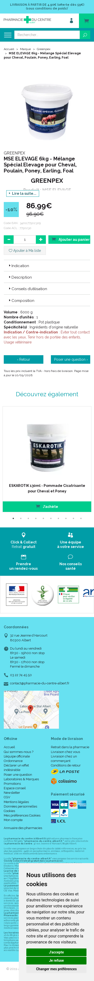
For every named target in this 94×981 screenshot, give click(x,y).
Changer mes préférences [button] (56, 969)
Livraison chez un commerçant (64, 758)
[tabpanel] (47, 459)
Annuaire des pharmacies (23, 828)
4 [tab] (35, 518)
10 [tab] (80, 518)
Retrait (23, 540)
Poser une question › (71, 359)
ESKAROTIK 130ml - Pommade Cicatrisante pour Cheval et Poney (47, 488)
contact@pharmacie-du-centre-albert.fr (39, 683)
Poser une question (18, 774)
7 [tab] (58, 518)
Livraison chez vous (65, 752)
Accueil (9, 49)
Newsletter (12, 793)
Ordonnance (13, 761)
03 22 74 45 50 (21, 675)
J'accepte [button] (56, 952)
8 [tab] (65, 518)
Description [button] (20, 277)
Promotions (12, 784)
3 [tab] (28, 518)
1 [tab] (13, 518)
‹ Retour (23, 359)
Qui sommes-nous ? (18, 752)
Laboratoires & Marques (21, 779)
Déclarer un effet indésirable (16, 767)
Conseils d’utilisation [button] (27, 289)
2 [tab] (20, 518)
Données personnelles (20, 806)
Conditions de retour (66, 765)
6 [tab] (50, 518)
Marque (25, 49)
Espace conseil (15, 788)
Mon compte (13, 820)
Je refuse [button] (56, 960)
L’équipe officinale (17, 756)
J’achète (47, 506)
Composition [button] (21, 300)
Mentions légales (16, 802)
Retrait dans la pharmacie (70, 747)
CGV (7, 797)
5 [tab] (43, 518)
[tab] (47, 265)
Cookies (9, 811)
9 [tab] (73, 518)
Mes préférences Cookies (22, 815)
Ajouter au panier (71, 239)
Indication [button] (18, 266)
